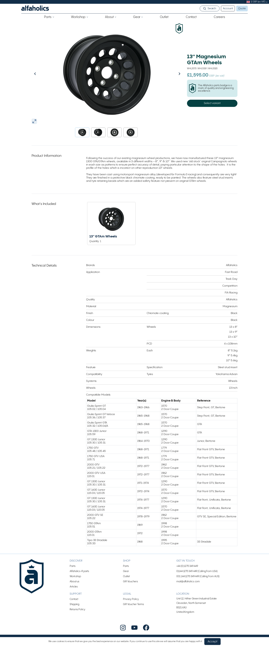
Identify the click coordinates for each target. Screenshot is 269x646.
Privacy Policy (131, 599)
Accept (212, 641)
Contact (74, 599)
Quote (242, 8)
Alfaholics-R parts (79, 571)
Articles (74, 586)
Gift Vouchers (130, 581)
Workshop (75, 576)
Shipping (74, 604)
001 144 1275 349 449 (187, 576)
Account (228, 8)
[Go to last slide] (42, 74)
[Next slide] (172, 74)
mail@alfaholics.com (188, 581)
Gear (126, 571)
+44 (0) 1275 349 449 (187, 566)
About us (74, 581)
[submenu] (267, 2)
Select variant (212, 103)
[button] (82, 132)
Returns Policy (77, 609)
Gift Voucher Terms (133, 604)
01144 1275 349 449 (186, 571)
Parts (72, 566)
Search (212, 8)
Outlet (126, 576)
